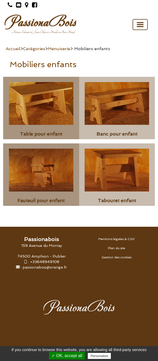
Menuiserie (59, 48)
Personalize (99, 356)
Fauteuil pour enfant (41, 200)
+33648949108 (44, 261)
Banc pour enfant (117, 134)
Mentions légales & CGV (116, 239)
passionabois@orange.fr (45, 267)
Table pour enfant (41, 134)
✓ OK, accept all (67, 355)
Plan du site (116, 248)
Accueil (13, 48)
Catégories (34, 48)
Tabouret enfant (117, 200)
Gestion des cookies (117, 257)
